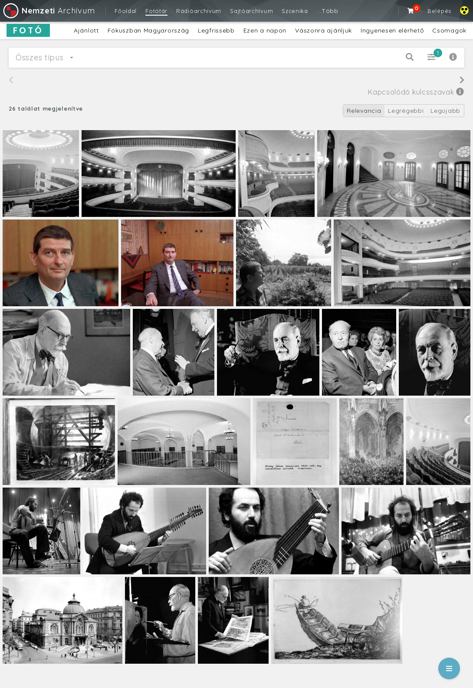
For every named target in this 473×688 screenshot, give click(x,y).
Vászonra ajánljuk (323, 30)
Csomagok (449, 30)
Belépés (439, 10)
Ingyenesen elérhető (392, 30)
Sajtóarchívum (251, 10)
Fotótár (156, 10)
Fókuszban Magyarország (148, 30)
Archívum (48, 11)
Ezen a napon (264, 30)
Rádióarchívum (198, 10)
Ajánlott (86, 30)
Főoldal (126, 10)
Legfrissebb (216, 30)
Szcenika (295, 10)
